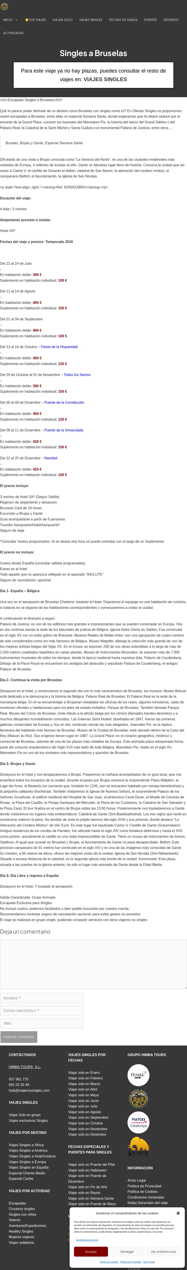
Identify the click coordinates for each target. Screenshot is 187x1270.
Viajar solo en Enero (84, 1073)
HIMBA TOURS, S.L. (25, 1067)
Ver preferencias (163, 1252)
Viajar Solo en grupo (25, 1115)
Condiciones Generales (146, 1197)
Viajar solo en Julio (83, 1106)
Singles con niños (22, 1214)
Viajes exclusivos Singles (28, 1120)
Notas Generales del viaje (148, 1203)
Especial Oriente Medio (27, 1173)
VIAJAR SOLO (62, 19)
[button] (178, 1213)
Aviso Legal (149, 1262)
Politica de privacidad (130, 1262)
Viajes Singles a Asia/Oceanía (32, 1156)
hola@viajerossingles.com (29, 1090)
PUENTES (150, 19)
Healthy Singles (21, 1231)
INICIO (12, 19)
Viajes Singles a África (26, 1145)
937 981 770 (18, 1079)
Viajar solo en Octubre (85, 1123)
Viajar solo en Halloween (87, 1170)
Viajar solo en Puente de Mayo (92, 1204)
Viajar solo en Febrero (85, 1078)
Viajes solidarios (21, 1242)
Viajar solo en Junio (83, 1101)
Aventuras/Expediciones (27, 1226)
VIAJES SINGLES (90, 19)
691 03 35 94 (19, 1085)
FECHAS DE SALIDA (123, 19)
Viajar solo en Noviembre (87, 1129)
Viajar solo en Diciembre (87, 1134)
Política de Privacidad (144, 1186)
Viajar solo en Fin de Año (87, 1187)
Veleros (14, 1220)
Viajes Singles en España (29, 1167)
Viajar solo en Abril (82, 1089)
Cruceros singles (22, 1209)
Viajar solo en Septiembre (88, 1117)
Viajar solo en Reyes (84, 1193)
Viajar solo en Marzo (84, 1084)
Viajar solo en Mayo (83, 1095)
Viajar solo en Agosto (84, 1112)
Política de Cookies (143, 1191)
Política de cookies (109, 1262)
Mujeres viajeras (21, 1237)
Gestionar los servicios (87, 1240)
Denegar (127, 1252)
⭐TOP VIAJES (35, 19)
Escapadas (17, 1203)
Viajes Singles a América (28, 1150)
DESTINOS (171, 19)
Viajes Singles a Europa (27, 1162)
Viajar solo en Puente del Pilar (91, 1164)
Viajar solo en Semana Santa (91, 1198)
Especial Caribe (21, 1179)
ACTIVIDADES (13, 33)
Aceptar (91, 1252)
